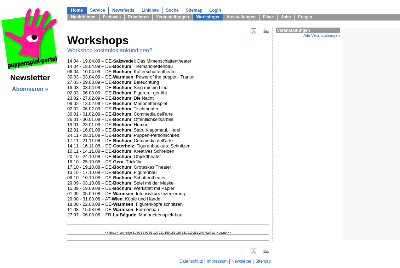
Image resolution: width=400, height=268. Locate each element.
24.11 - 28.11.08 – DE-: (100, 135)
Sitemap (194, 10)
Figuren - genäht (150, 92)
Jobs (286, 16)
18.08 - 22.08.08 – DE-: (101, 204)
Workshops (207, 16)
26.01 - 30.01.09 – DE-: (100, 119)
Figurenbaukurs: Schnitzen (163, 145)
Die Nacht (144, 98)
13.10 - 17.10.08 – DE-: (100, 172)
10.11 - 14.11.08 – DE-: (100, 151)
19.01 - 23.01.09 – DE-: (100, 124)
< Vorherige (124, 232)
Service (97, 10)
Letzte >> (225, 232)
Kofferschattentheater (155, 71)
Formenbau (147, 209)
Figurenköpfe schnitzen (159, 204)
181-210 (187, 232)
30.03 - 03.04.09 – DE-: (101, 77)
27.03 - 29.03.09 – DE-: (100, 82)
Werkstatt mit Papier (154, 188)
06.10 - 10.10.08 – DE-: (100, 177)
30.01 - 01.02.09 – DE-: (100, 114)
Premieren (138, 16)
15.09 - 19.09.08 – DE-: (100, 188)
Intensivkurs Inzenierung (160, 193)
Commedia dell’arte (153, 114)
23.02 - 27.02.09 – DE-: (100, 98)
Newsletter (242, 261)
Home (77, 10)
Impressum (217, 261)
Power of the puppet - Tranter (165, 77)
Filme (268, 16)
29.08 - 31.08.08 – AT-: (96, 199)
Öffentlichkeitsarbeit (153, 119)
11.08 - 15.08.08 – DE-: (101, 209)
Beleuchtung (146, 82)
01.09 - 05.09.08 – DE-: (101, 193)
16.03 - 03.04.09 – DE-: (100, 87)
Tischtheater (146, 108)
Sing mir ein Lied (150, 87)
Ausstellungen (241, 16)
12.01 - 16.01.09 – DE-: (100, 130)
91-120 (153, 232)
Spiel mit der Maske (153, 183)
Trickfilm (134, 161)
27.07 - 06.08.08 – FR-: (103, 214)
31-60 (136, 232)
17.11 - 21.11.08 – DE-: (100, 140)
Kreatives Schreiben (154, 151)
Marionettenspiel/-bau (160, 214)
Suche (172, 10)
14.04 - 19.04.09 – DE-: (102, 61)
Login (215, 10)
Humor (140, 124)
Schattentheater (150, 177)
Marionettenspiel (150, 103)
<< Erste (110, 232)
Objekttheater (147, 156)
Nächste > (211, 232)
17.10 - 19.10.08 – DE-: (100, 167)
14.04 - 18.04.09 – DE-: (100, 66)
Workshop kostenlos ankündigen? (109, 50)
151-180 (175, 232)
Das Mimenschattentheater (164, 61)
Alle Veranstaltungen (321, 35)
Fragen (305, 16)
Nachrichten (83, 16)
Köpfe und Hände (142, 199)
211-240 (198, 232)
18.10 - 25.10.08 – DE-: (96, 161)
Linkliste (150, 10)
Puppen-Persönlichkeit (156, 135)
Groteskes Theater (152, 167)
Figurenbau (145, 172)
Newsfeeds (123, 10)
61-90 (144, 232)
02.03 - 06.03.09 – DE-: (100, 92)
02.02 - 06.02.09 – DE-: (100, 108)
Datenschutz (191, 261)
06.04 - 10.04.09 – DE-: (100, 71)
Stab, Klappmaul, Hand (157, 130)
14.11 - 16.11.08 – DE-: (102, 145)
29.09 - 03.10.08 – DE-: (100, 183)
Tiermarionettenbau (153, 66)
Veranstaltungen (172, 16)
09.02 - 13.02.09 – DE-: (100, 103)
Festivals (112, 16)
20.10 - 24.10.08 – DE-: (100, 156)
